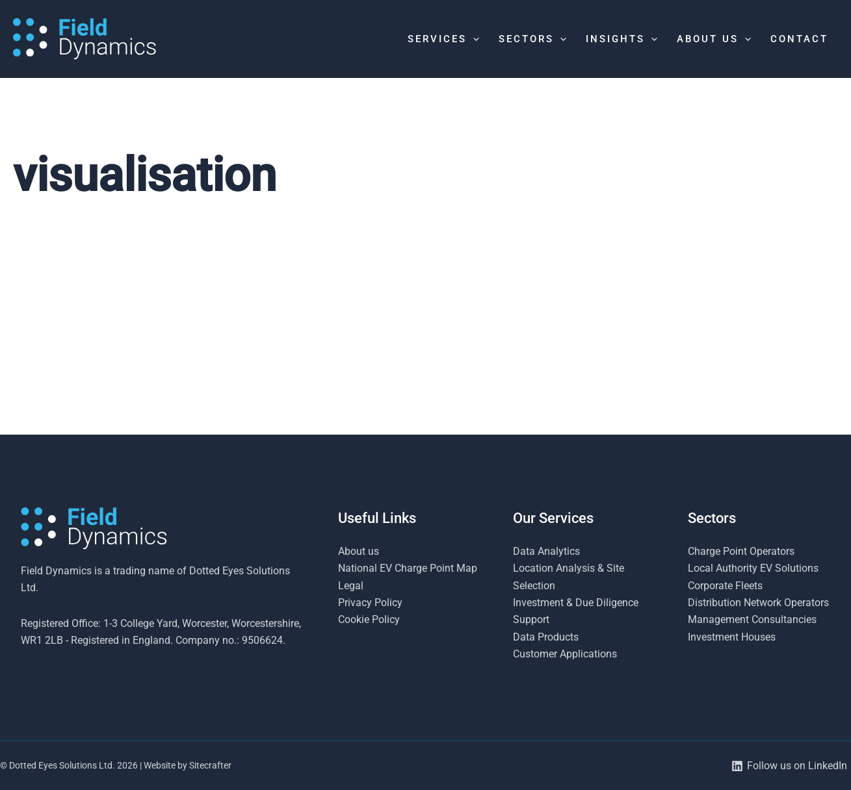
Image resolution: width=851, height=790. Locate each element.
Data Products (546, 637)
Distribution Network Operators (758, 602)
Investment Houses (732, 637)
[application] (473, 39)
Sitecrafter (210, 765)
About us (358, 551)
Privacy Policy (370, 602)
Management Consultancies (752, 619)
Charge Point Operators (741, 551)
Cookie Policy (369, 619)
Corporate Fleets (725, 586)
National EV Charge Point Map (407, 568)
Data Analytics (546, 551)
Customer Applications (565, 654)
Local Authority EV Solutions (753, 568)
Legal (350, 586)
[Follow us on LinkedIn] (789, 766)
